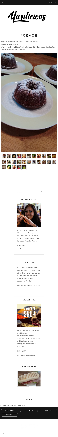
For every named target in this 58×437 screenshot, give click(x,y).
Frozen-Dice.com (50, 434)
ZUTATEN (36, 286)
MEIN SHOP (21, 351)
